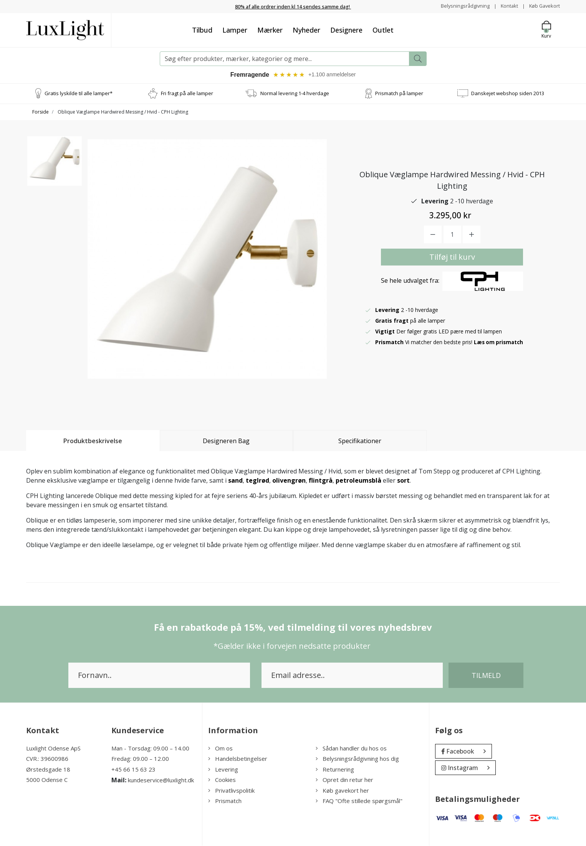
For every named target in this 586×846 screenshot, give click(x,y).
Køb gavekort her (342, 791)
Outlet (383, 29)
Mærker (270, 29)
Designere (346, 29)
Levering (223, 769)
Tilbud (202, 29)
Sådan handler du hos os (351, 748)
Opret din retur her (344, 780)
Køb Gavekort (543, 6)
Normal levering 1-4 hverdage (294, 93)
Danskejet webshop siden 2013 (507, 93)
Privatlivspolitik (231, 791)
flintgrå (321, 481)
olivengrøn (289, 481)
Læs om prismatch (499, 342)
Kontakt (505, 6)
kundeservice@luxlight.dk (161, 781)
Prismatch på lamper (399, 93)
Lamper (234, 29)
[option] (54, 167)
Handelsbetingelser (237, 759)
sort (403, 481)
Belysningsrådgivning (458, 6)
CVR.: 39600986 (47, 759)
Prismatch (225, 801)
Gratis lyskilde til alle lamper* (79, 93)
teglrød (257, 481)
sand (235, 481)
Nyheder (306, 29)
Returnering (335, 769)
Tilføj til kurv (452, 257)
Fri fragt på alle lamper (187, 93)
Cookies (222, 780)
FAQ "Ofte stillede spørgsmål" (359, 801)
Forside (40, 112)
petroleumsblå (358, 481)
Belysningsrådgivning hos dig (357, 759)
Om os (220, 748)
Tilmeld (486, 675)
